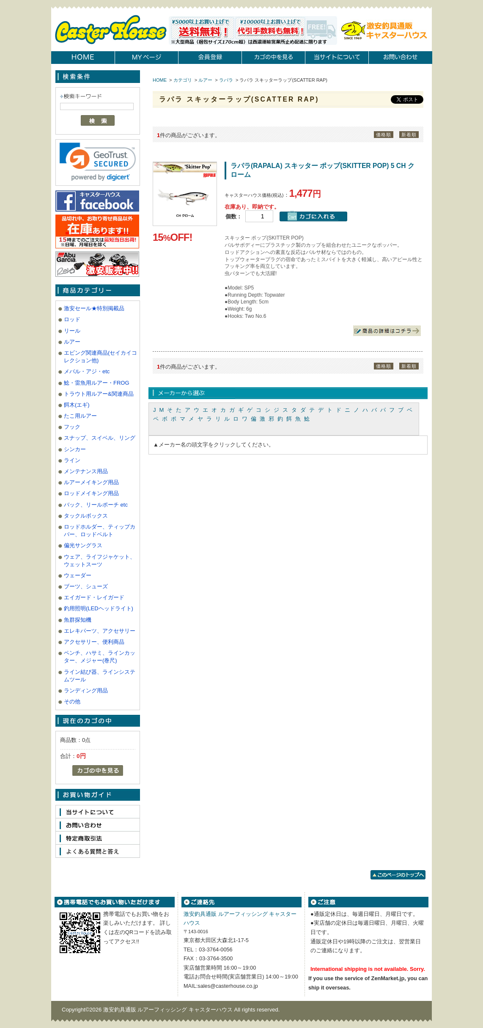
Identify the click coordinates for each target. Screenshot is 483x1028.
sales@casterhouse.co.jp (228, 986)
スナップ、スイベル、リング (99, 438)
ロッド (72, 319)
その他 (72, 701)
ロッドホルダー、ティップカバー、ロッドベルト (99, 530)
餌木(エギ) (77, 405)
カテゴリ (182, 80)
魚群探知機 (77, 620)
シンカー (75, 449)
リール (72, 331)
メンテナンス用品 (86, 471)
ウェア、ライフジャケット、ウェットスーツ (99, 561)
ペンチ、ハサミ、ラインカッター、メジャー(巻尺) (99, 657)
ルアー (72, 342)
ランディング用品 (86, 690)
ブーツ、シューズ (86, 586)
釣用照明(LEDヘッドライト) (98, 608)
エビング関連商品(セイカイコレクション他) (100, 357)
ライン (72, 460)
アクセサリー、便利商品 (94, 642)
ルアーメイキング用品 (91, 482)
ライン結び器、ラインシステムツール (99, 676)
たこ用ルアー (80, 416)
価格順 (383, 134)
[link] (97, 162)
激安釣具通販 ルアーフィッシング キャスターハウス (168, 1009)
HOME (160, 80)
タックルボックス (86, 516)
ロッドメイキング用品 (91, 493)
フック (72, 427)
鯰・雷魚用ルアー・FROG (96, 383)
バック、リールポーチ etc (96, 505)
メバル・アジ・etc (87, 371)
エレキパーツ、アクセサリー (99, 631)
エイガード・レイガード (94, 597)
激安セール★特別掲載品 (94, 308)
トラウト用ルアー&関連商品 (99, 394)
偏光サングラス (83, 545)
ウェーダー (77, 575)
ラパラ (226, 80)
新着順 (409, 134)
